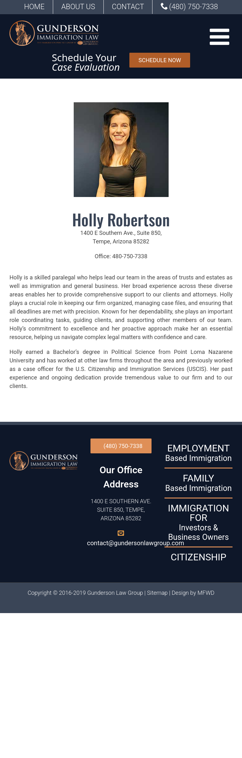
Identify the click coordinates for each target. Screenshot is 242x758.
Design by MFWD (193, 592)
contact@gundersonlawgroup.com (135, 543)
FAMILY (198, 483)
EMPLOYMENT (198, 453)
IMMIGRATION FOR (198, 522)
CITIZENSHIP (198, 557)
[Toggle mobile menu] (221, 36)
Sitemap (157, 592)
